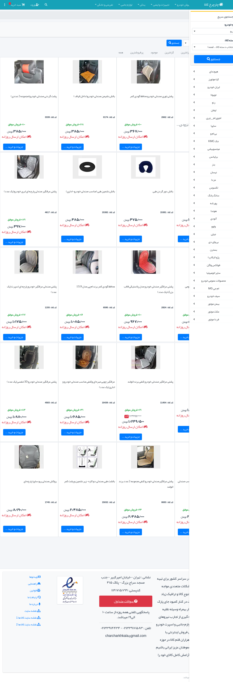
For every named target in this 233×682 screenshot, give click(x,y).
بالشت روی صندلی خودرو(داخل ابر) (164, 191)
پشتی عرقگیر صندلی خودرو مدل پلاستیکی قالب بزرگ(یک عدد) (119, 289)
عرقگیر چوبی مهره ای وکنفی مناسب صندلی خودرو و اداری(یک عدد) (72, 384)
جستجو (208, 59)
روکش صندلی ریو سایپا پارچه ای (28, 481)
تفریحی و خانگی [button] (56, 4)
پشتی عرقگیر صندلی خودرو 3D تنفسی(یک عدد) (28, 384)
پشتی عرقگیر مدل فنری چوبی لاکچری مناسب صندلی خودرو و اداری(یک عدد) (163, 483)
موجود (105, 52)
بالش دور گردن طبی (126, 191)
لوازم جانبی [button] (77, 4)
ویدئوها (26, 554)
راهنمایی (26, 561)
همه (72, 52)
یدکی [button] (94, 4)
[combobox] (208, 31)
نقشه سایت (24, 588)
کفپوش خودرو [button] (135, 4)
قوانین (27, 567)
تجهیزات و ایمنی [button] (112, 4)
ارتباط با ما (25, 574)
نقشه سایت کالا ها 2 (20, 601)
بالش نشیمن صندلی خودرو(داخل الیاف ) (69, 96)
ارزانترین (137, 52)
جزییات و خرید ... (106, 146)
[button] (179, 4)
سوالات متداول (99, 583)
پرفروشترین (88, 52)
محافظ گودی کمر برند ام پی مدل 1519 (71, 286)
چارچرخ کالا (176, 15)
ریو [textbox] (227, 31)
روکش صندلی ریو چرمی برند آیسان (164, 96)
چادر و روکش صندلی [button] (161, 4)
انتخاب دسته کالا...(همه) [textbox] (216, 47)
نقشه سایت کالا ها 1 (20, 595)
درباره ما (26, 581)
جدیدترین (154, 52)
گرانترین (120, 52)
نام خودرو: (224, 24)
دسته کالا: (225, 40)
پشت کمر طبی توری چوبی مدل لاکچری (163, 381)
